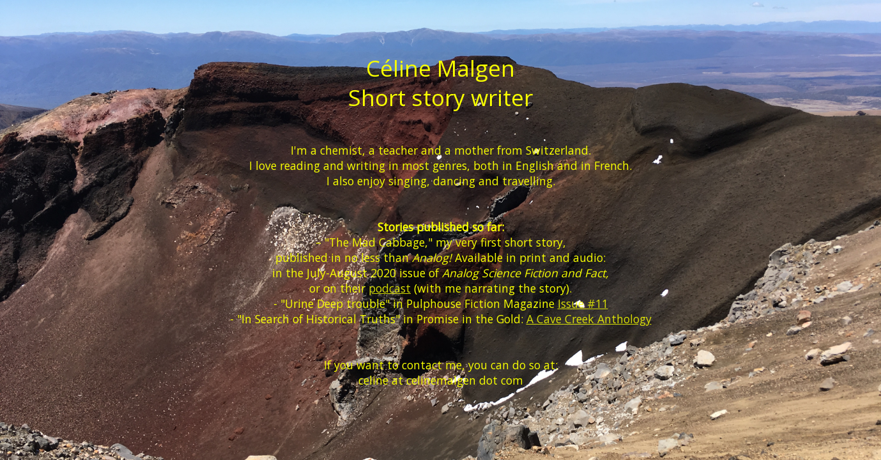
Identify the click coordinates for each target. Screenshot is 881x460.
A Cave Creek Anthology (589, 318)
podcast (390, 288)
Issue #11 (583, 303)
